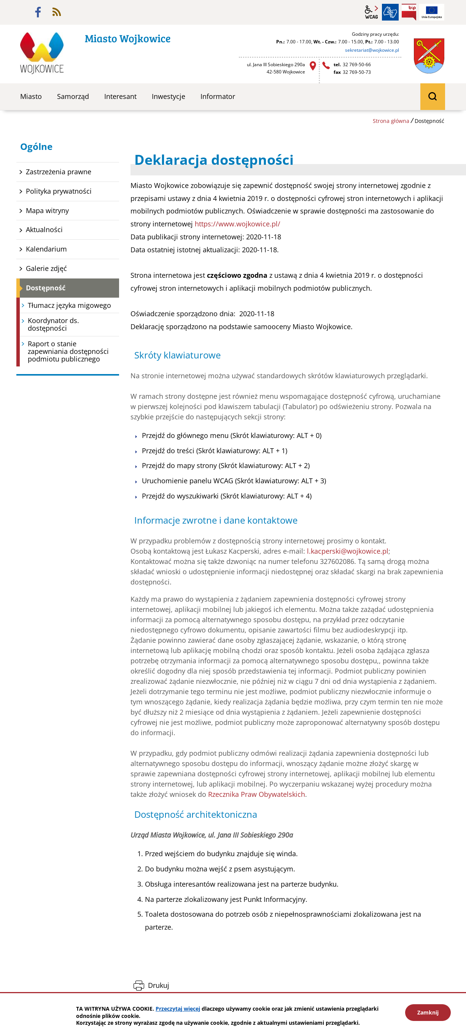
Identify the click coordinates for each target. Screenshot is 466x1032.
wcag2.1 (371, 12)
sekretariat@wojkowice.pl (372, 50)
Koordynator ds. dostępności (53, 324)
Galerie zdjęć (46, 268)
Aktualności (44, 229)
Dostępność (45, 287)
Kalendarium (46, 248)
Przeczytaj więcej (178, 1008)
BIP (409, 12)
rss (56, 12)
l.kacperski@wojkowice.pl (347, 551)
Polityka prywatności (59, 191)
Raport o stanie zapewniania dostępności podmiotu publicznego (68, 351)
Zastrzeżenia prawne (58, 171)
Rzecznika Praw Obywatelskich (256, 794)
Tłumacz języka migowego (69, 305)
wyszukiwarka (432, 96)
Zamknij (428, 1012)
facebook (38, 12)
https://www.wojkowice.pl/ (237, 223)
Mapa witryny (47, 210)
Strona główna (391, 120)
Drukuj (158, 985)
